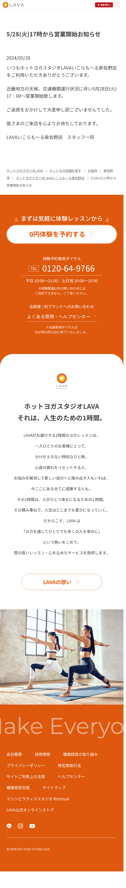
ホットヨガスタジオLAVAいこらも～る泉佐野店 (50, 178)
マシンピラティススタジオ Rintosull (38, 799)
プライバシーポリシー (26, 765)
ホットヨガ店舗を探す (65, 170)
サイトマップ (54, 787)
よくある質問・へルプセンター (58, 316)
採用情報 (42, 754)
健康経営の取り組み (80, 754)
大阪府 (92, 170)
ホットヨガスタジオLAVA (25, 170)
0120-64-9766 (68, 268)
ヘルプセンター (71, 776)
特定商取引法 (69, 765)
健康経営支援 (18, 787)
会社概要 (14, 754)
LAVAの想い (57, 582)
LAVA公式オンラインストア (30, 810)
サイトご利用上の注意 (26, 776)
